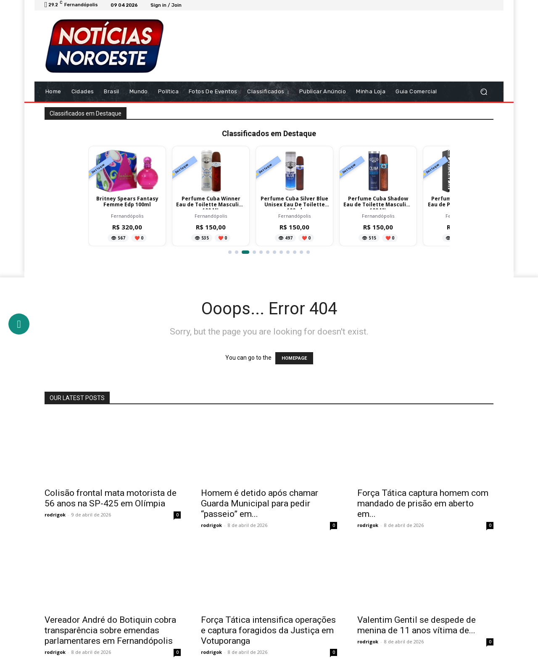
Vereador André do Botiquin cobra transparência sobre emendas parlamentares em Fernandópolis (110, 630)
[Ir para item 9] (288, 252)
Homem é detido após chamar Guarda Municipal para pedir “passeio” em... (259, 503)
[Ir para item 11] (301, 252)
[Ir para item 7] (274, 252)
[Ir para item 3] (247, 252)
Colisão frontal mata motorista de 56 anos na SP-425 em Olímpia (111, 498)
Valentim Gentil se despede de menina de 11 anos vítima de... (416, 625)
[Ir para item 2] (239, 252)
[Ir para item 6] (267, 252)
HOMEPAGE (294, 358)
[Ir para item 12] (308, 252)
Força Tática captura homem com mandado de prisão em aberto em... (422, 503)
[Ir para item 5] (261, 252)
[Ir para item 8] (281, 252)
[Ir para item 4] (254, 252)
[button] (483, 92)
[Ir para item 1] (230, 252)
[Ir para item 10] (294, 252)
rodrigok (55, 514)
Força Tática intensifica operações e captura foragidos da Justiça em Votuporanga (268, 630)
